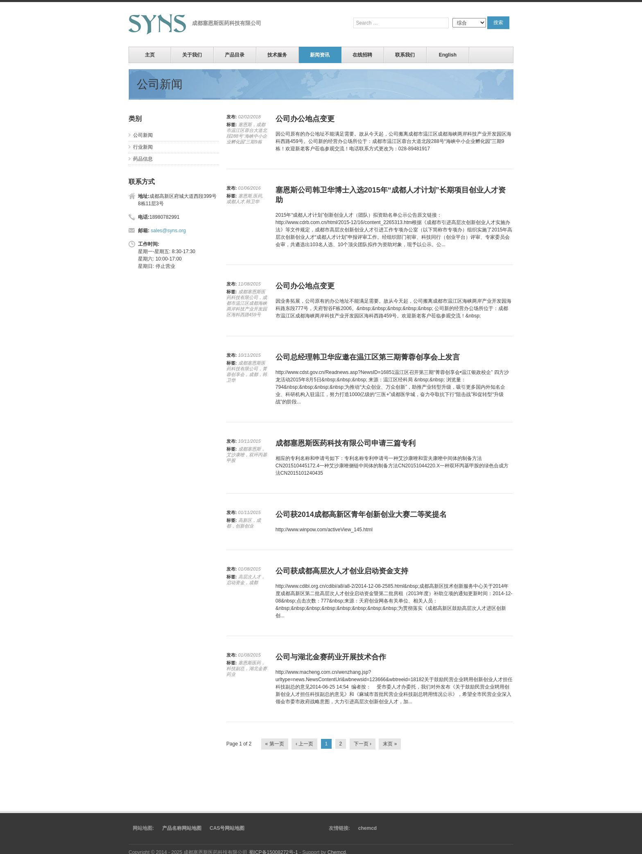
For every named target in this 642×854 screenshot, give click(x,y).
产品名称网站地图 (181, 828)
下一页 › (362, 744)
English (448, 55)
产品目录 (234, 55)
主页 (150, 55)
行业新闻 (143, 147)
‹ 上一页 (304, 744)
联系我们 (405, 55)
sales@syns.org (168, 230)
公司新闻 (143, 135)
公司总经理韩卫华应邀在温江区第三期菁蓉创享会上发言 (368, 357)
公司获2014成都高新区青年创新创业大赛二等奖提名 (361, 514)
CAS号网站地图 (227, 828)
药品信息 (143, 159)
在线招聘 (362, 55)
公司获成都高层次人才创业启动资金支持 (342, 571)
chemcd (367, 828)
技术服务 (277, 55)
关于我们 (192, 55)
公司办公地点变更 (305, 119)
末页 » (390, 744)
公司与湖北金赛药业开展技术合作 (331, 657)
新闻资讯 (320, 55)
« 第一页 (274, 744)
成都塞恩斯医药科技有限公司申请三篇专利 (346, 443)
